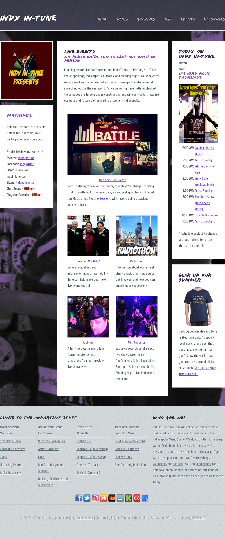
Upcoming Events (11, 465)
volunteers (160, 464)
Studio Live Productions (130, 441)
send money (203, 464)
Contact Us (83, 441)
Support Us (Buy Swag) (91, 457)
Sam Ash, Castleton (127, 449)
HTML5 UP (198, 518)
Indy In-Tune (28, 18)
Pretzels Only (123, 457)
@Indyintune (26, 158)
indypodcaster (25, 183)
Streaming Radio (10, 441)
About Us (82, 433)
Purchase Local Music (51, 441)
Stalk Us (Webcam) (88, 473)
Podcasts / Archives (12, 449)
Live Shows (45, 433)
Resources (214, 19)
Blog (168, 19)
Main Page (6, 433)
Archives (146, 19)
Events (188, 19)
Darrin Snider (84, 518)
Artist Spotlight (205, 160)
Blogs (3, 457)
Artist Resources (10, 473)
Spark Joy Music (125, 433)
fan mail (178, 464)
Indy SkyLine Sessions (97, 199)
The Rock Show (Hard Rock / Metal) (204, 203)
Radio (122, 19)
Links (41, 457)
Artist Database (48, 449)
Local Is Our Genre (206, 215)
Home (103, 19)
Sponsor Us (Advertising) (92, 449)
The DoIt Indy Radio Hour (131, 465)
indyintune (27, 164)
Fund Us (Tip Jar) (87, 465)
